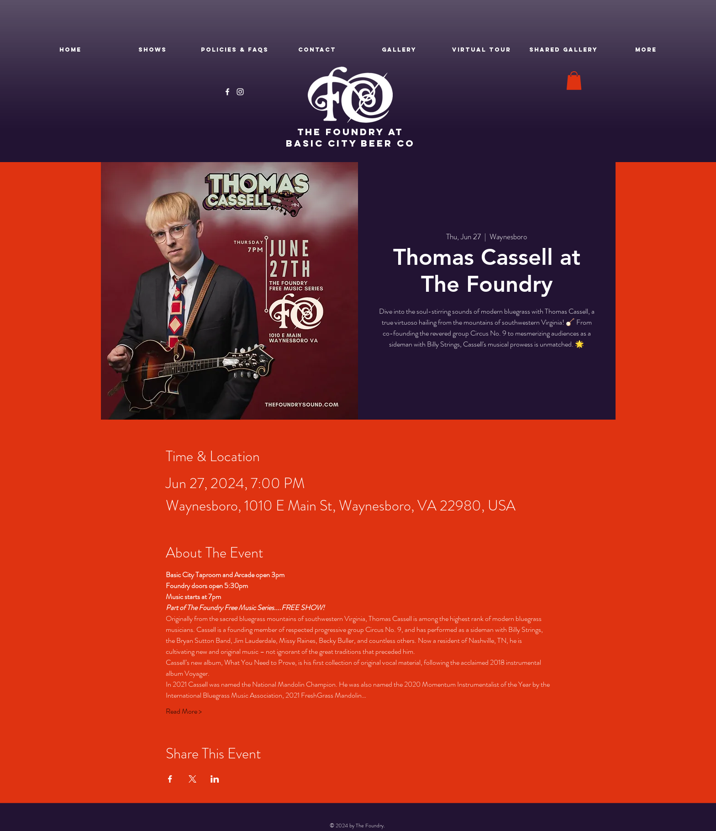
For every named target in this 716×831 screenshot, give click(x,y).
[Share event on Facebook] (170, 779)
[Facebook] (227, 91)
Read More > (184, 711)
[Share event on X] (192, 779)
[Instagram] (240, 91)
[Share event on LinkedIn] (215, 779)
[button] (574, 80)
